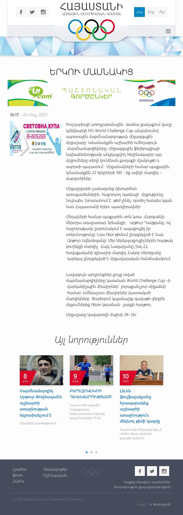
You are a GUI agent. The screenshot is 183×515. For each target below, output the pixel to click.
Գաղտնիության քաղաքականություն (142, 486)
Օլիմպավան (55, 475)
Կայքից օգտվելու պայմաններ (147, 481)
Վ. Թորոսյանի (159, 504)
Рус (162, 11)
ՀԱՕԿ (18, 481)
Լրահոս (20, 469)
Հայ (139, 11)
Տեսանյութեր (55, 469)
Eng (151, 11)
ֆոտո (18, 475)
